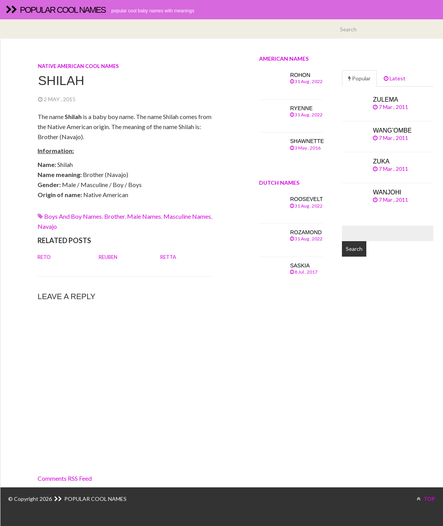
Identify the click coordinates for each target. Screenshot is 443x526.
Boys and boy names (73, 216)
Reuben (108, 257)
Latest (394, 78)
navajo (47, 226)
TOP (426, 498)
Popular (359, 78)
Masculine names (187, 216)
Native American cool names (78, 66)
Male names (144, 216)
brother (114, 216)
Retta (168, 257)
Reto (44, 257)
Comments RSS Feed (65, 478)
